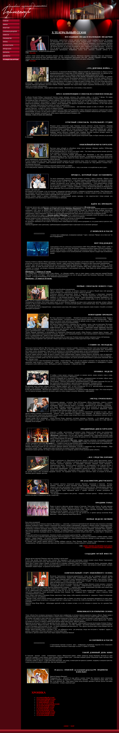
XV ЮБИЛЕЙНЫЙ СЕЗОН (45, 702)
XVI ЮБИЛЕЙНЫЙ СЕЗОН (45, 701)
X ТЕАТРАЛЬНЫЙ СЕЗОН (45, 709)
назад (72, 726)
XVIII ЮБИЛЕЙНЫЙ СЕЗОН (45, 699)
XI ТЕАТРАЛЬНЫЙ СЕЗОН (45, 707)
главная (66, 726)
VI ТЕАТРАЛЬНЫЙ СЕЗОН (45, 715)
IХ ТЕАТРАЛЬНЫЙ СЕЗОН (45, 710)
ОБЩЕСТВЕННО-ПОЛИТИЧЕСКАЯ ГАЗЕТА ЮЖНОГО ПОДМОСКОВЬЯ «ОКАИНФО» (97, 546)
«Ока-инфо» (32, 53)
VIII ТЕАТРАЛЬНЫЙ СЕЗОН (45, 712)
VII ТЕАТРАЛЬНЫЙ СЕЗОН (45, 713)
